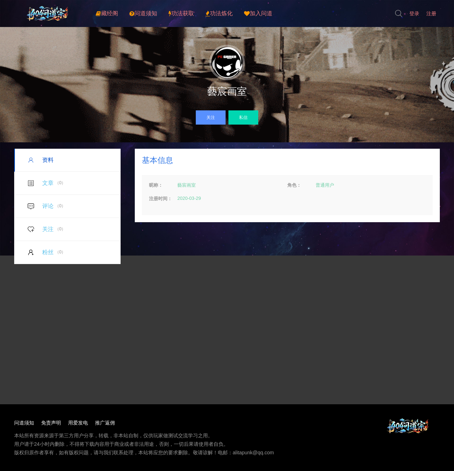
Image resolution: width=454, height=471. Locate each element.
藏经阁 (107, 13)
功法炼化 (219, 13)
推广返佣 (105, 423)
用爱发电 (78, 423)
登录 (414, 13)
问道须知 (143, 13)
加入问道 (258, 13)
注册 (431, 13)
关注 (210, 117)
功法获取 (181, 13)
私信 (243, 117)
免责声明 (51, 423)
